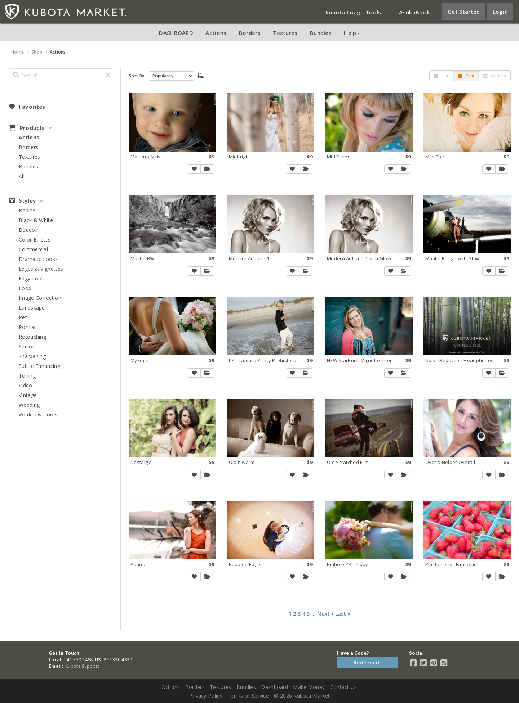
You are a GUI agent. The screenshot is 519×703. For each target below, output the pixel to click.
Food (25, 288)
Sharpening (32, 356)
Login (500, 11)
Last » (343, 613)
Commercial (33, 249)
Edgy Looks (33, 278)
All (22, 176)
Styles (22, 200)
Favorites (27, 106)
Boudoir (28, 229)
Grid (466, 76)
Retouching (32, 336)
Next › (325, 613)
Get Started (464, 11)
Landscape (32, 307)
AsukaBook (414, 12)
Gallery (494, 76)
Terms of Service (248, 695)
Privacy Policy (205, 695)
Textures (285, 32)
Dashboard (274, 687)
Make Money (309, 687)
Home (17, 52)
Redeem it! (368, 662)
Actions (215, 32)
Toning (27, 375)
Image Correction (40, 297)
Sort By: (137, 76)
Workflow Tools (38, 414)
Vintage (28, 395)
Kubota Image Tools (353, 12)
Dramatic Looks (38, 259)
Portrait (28, 327)
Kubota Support (82, 666)
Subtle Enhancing (39, 365)
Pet (23, 317)
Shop (36, 52)
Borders (250, 32)
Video (25, 385)
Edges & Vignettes (41, 268)
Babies (27, 210)
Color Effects (34, 239)
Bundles (321, 32)
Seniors (28, 346)
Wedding (29, 404)
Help (352, 32)
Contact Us (343, 687)
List (441, 76)
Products (27, 128)
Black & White (36, 220)
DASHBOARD (176, 32)
